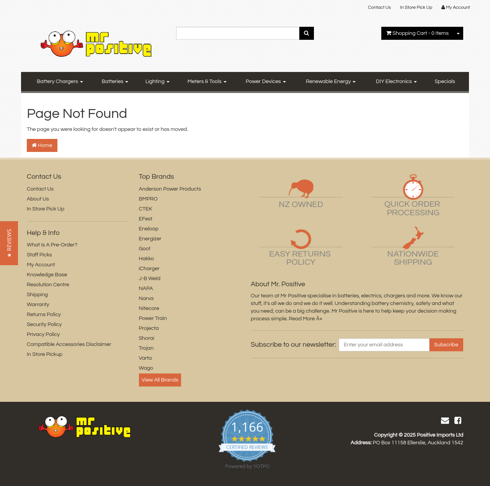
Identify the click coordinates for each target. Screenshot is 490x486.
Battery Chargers (60, 81)
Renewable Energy (331, 81)
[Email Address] (384, 344)
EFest (146, 219)
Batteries (115, 81)
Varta (145, 358)
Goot (144, 248)
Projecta (149, 328)
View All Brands (160, 380)
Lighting (157, 81)
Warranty (38, 304)
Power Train (153, 318)
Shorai (146, 338)
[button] (9, 243)
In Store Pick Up (416, 7)
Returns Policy (44, 314)
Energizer (150, 238)
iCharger (149, 268)
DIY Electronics (396, 81)
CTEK (145, 209)
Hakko (146, 258)
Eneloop (148, 229)
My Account (41, 264)
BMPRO (148, 199)
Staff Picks (39, 255)
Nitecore (149, 308)
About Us (38, 199)
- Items (417, 33)
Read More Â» (305, 318)
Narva (146, 298)
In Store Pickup (44, 354)
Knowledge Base (47, 274)
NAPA (146, 288)
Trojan (146, 348)
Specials (445, 81)
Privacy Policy (43, 334)
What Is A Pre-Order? (52, 245)
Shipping (37, 294)
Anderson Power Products (170, 189)
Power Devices (266, 81)
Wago (146, 368)
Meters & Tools (207, 81)
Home (42, 145)
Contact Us (379, 7)
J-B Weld (150, 278)
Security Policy (44, 324)
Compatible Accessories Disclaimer (69, 344)
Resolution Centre (48, 284)
